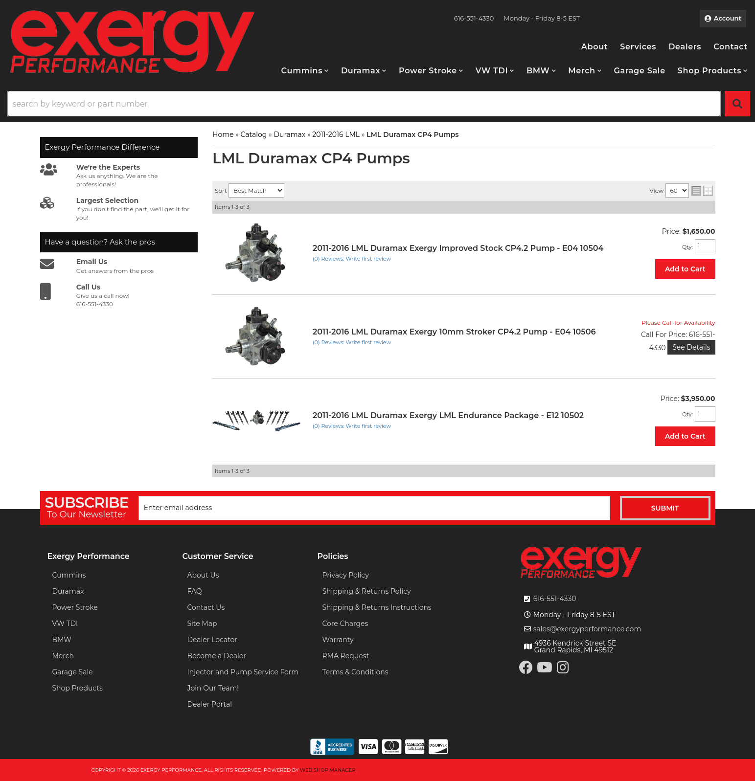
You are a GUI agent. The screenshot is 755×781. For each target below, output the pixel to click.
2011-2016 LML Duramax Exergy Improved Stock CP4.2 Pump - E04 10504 (458, 248)
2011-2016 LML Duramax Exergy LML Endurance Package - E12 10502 (448, 415)
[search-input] (364, 103)
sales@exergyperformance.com (587, 628)
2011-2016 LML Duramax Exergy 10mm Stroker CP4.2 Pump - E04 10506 (454, 331)
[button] (305, 70)
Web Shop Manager (328, 770)
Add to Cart (685, 269)
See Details (691, 347)
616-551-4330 (554, 598)
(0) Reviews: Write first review (352, 258)
